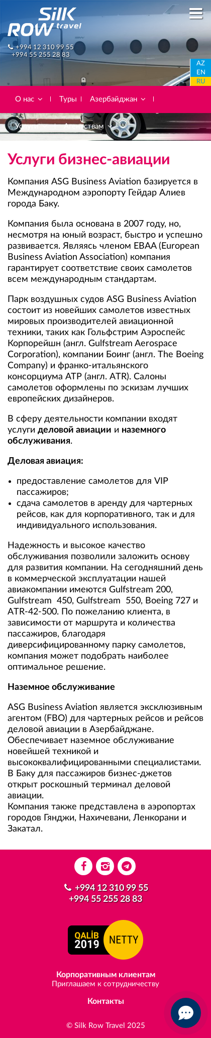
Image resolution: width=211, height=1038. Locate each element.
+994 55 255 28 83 (41, 55)
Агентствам (89, 126)
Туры (68, 99)
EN (200, 72)
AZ (200, 63)
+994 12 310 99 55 (45, 47)
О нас (29, 99)
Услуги (31, 126)
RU (200, 81)
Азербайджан (118, 99)
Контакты (105, 1001)
